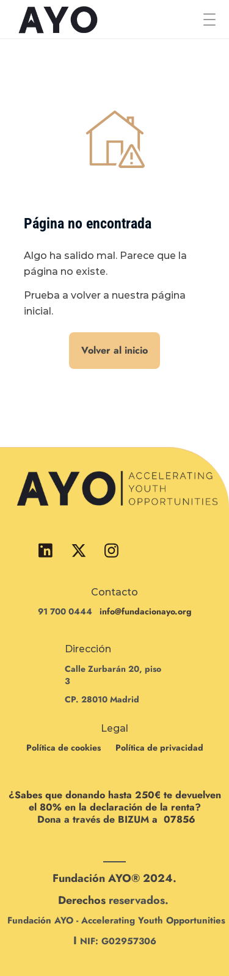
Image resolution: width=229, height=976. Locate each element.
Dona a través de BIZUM (93, 819)
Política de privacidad (159, 747)
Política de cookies (63, 747)
